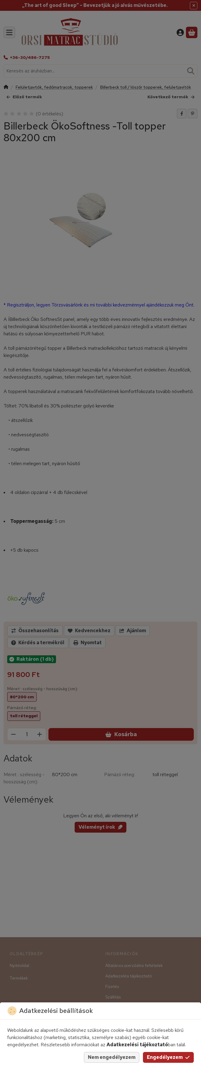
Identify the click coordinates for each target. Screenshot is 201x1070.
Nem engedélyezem (111, 1057)
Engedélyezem (168, 1057)
